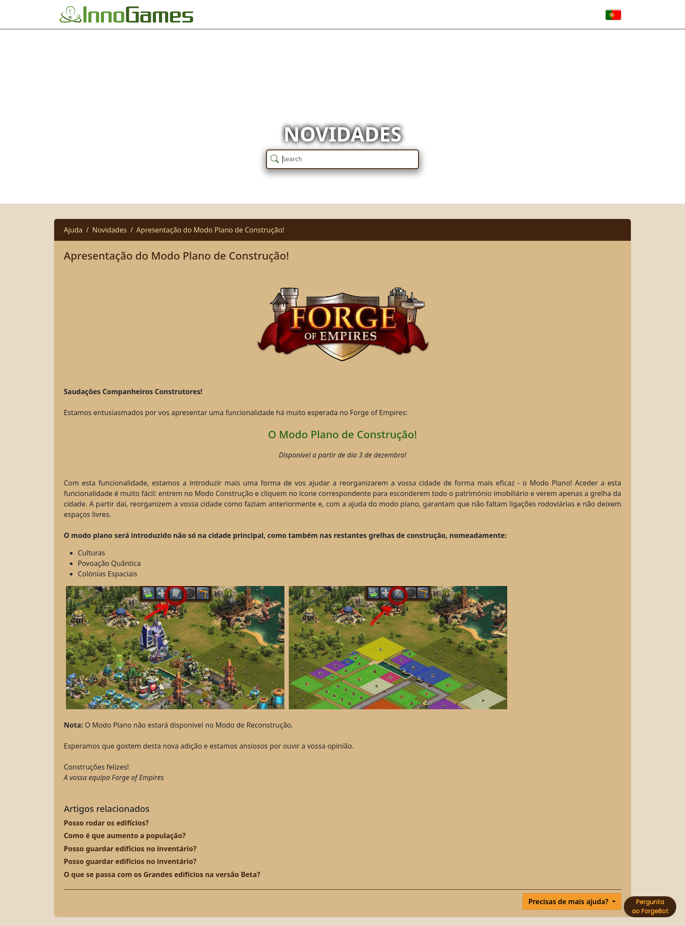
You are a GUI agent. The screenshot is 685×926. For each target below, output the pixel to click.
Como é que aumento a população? (125, 835)
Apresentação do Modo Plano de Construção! (210, 230)
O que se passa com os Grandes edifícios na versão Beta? (162, 874)
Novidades (109, 230)
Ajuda (73, 230)
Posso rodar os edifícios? (106, 823)
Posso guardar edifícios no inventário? (130, 848)
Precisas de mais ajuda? (569, 901)
